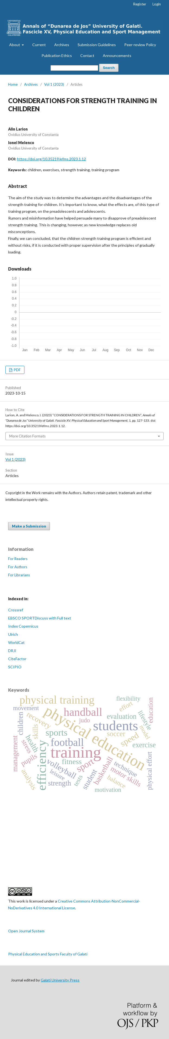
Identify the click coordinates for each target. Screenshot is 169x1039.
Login (156, 4)
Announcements (117, 55)
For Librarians (19, 575)
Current (39, 44)
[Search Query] (74, 68)
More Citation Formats (27, 436)
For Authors (17, 567)
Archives (61, 44)
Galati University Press (60, 980)
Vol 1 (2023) (54, 84)
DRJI (12, 650)
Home (13, 84)
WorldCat (16, 642)
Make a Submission (29, 526)
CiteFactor (17, 658)
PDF (17, 370)
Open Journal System (26, 931)
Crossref (15, 610)
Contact (87, 55)
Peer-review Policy (140, 44)
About (15, 44)
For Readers (17, 559)
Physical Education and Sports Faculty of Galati (47, 954)
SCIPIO (14, 667)
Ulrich (13, 634)
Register (139, 4)
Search (108, 68)
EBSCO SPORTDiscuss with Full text (39, 618)
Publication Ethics (57, 55)
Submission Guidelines (97, 44)
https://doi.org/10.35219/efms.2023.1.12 (51, 159)
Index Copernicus (23, 626)
